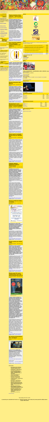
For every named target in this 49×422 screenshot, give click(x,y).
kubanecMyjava (17, 361)
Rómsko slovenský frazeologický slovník (3, 33)
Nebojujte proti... (25, 98)
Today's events (2, 48)
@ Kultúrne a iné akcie (13, 17)
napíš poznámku (18, 39)
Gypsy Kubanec (11, 361)
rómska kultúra (37, 77)
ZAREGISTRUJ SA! (3, 12)
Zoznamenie (24, 105)
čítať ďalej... (11, 38)
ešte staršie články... (11, 393)
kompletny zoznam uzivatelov (27, 111)
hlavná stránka (3, 23)
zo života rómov (30, 77)
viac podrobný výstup (3, 70)
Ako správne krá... (25, 97)
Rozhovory (2, 31)
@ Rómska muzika (12, 84)
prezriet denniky (3, 27)
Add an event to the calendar (4, 47)
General (24, 77)
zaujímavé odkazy (3, 29)
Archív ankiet (25, 59)
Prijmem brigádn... (25, 106)
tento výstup (4, 69)
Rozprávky (2, 36)
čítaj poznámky (11, 39)
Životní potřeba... (25, 95)
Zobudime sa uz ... (25, 104)
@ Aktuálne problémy (12, 243)
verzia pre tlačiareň (17, 40)
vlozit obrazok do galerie (27, 79)
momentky (43, 77)
